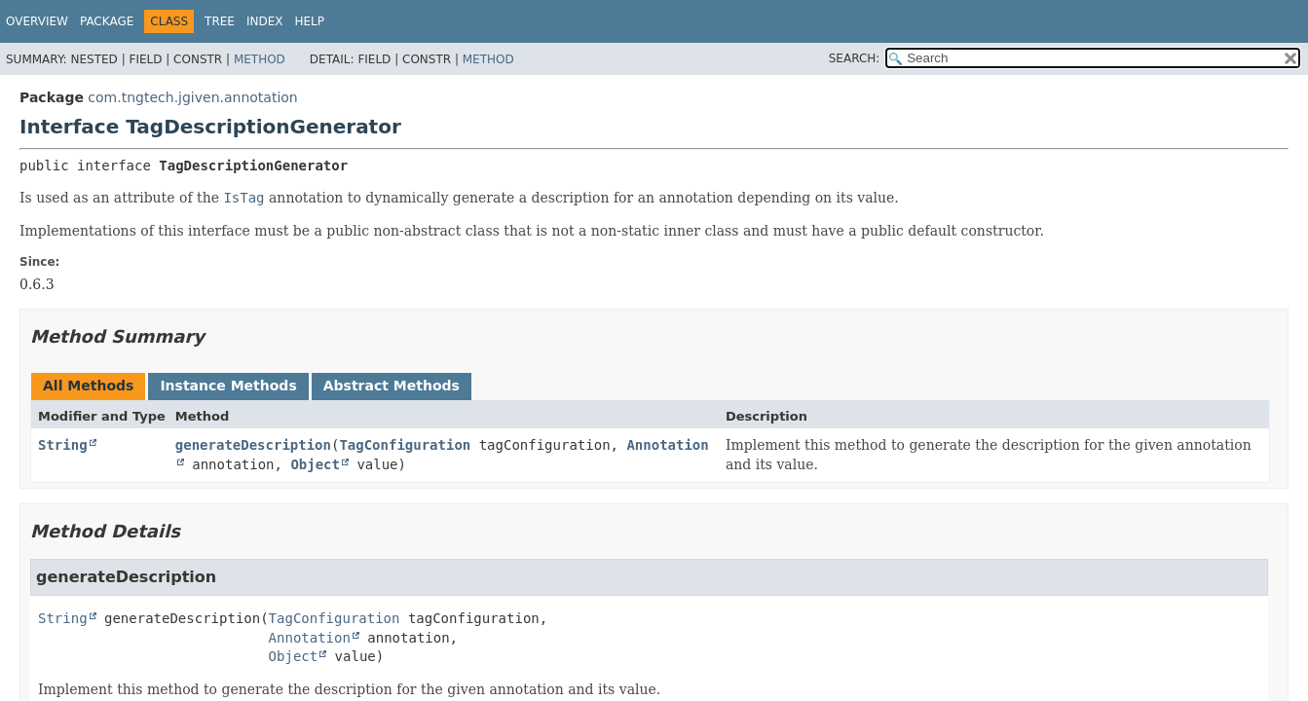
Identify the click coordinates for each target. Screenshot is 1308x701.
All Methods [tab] (88, 385)
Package (106, 21)
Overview (37, 21)
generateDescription (253, 445)
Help (310, 21)
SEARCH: (854, 58)
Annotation (310, 638)
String (63, 445)
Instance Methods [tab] (228, 385)
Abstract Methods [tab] (391, 385)
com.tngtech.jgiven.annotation (192, 97)
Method (259, 59)
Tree (220, 21)
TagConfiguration (404, 445)
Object (315, 464)
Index (264, 21)
